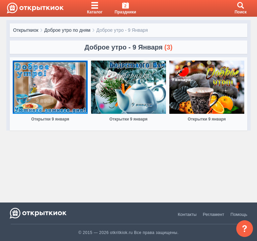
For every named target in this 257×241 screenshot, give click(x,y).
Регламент (213, 214)
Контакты (187, 214)
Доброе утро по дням (67, 30)
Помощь (239, 214)
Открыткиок (25, 30)
